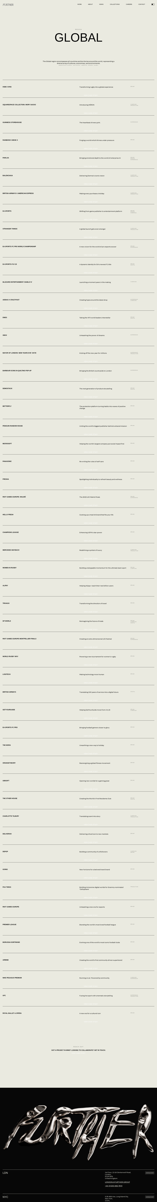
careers (129, 4)
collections (115, 4)
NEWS (101, 4)
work (79, 4)
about (90, 4)
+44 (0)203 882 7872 (113, 1186)
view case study (91, 95)
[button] (152, 4)
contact (141, 4)
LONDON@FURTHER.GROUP (117, 1182)
